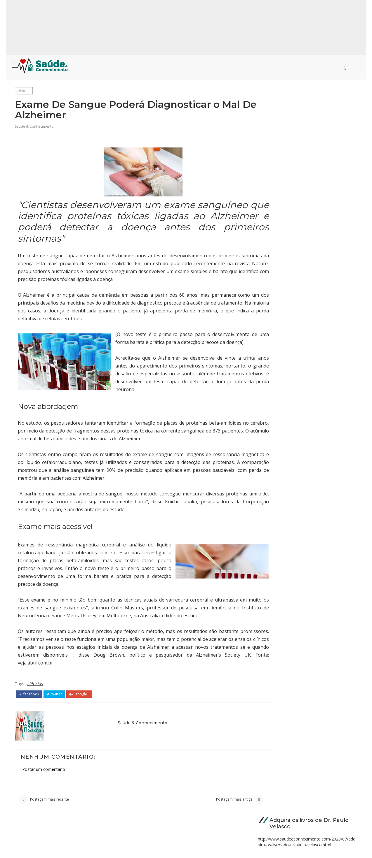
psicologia (275, 386)
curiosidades (278, 396)
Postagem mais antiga (210, 808)
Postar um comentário (43, 776)
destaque (274, 425)
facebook (29, 701)
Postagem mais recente (49, 808)
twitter (54, 701)
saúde (270, 376)
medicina (273, 366)
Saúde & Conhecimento (34, 127)
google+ (79, 701)
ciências (24, 90)
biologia (272, 406)
